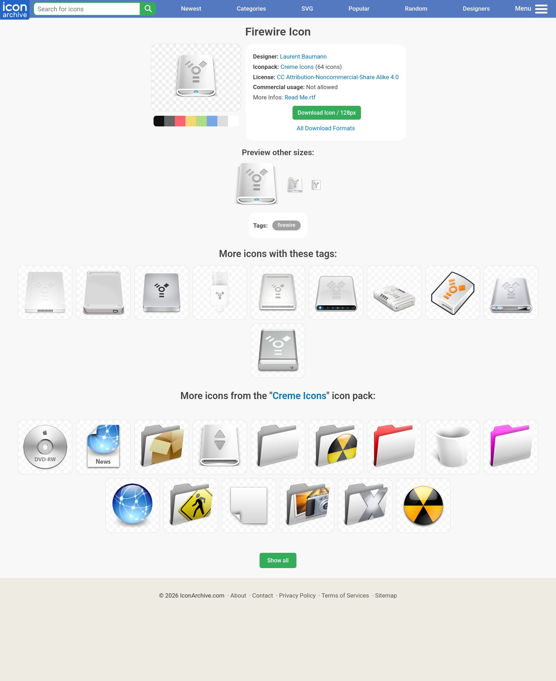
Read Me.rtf (299, 97)
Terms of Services (345, 595)
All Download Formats (326, 128)
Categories (251, 8)
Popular (359, 8)
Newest (191, 8)
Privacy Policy (297, 595)
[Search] (148, 9)
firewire (286, 225)
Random (416, 8)
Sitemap (386, 595)
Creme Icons (297, 66)
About (238, 595)
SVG (307, 8)
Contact (262, 595)
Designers (476, 8)
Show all (278, 560)
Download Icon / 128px (327, 112)
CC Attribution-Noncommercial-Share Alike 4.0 (338, 77)
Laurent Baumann (303, 56)
